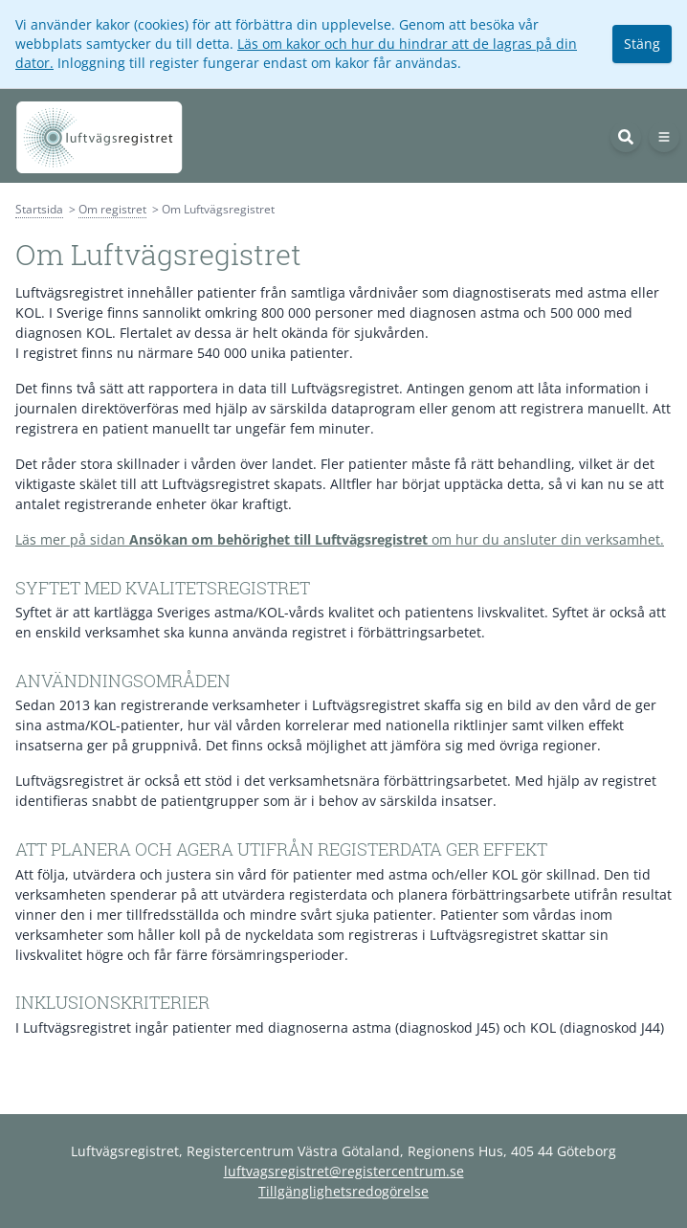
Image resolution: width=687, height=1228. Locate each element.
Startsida (39, 209)
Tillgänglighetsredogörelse (343, 1191)
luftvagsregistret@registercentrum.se (344, 1171)
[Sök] (625, 137)
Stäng (642, 43)
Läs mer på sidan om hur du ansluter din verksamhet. (339, 539)
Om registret (112, 209)
